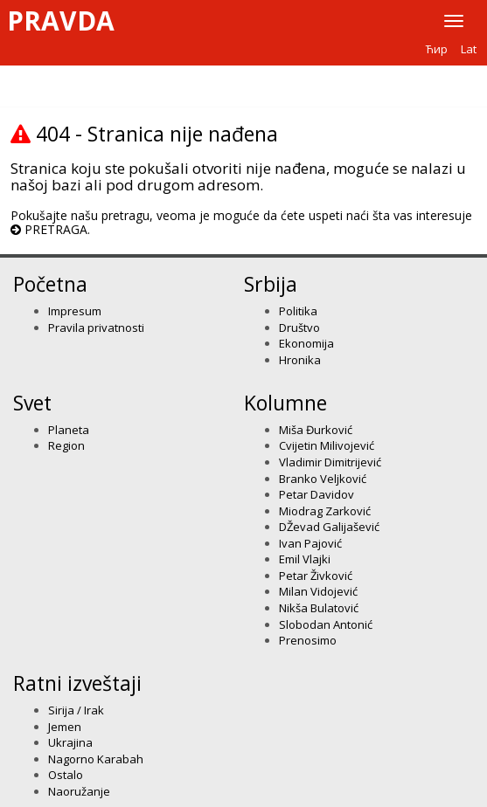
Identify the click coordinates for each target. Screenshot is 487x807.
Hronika (300, 360)
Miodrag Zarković (325, 511)
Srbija (270, 284)
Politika (298, 311)
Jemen (64, 727)
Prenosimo (308, 640)
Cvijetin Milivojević (326, 445)
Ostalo (65, 775)
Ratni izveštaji (77, 683)
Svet (32, 403)
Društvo (299, 327)
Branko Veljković (322, 478)
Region (66, 445)
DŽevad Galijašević (329, 527)
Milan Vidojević (318, 591)
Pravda (61, 20)
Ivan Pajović (310, 543)
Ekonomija (306, 343)
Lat (469, 49)
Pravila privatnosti (96, 327)
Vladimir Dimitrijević (330, 462)
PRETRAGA (55, 229)
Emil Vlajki (304, 559)
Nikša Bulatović (318, 608)
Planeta (68, 430)
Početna (50, 284)
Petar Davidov (316, 494)
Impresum (74, 311)
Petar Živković (315, 575)
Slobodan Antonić (325, 624)
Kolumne (285, 403)
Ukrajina (70, 742)
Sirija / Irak (76, 710)
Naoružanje (79, 791)
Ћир (437, 49)
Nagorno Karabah (95, 759)
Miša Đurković (315, 430)
